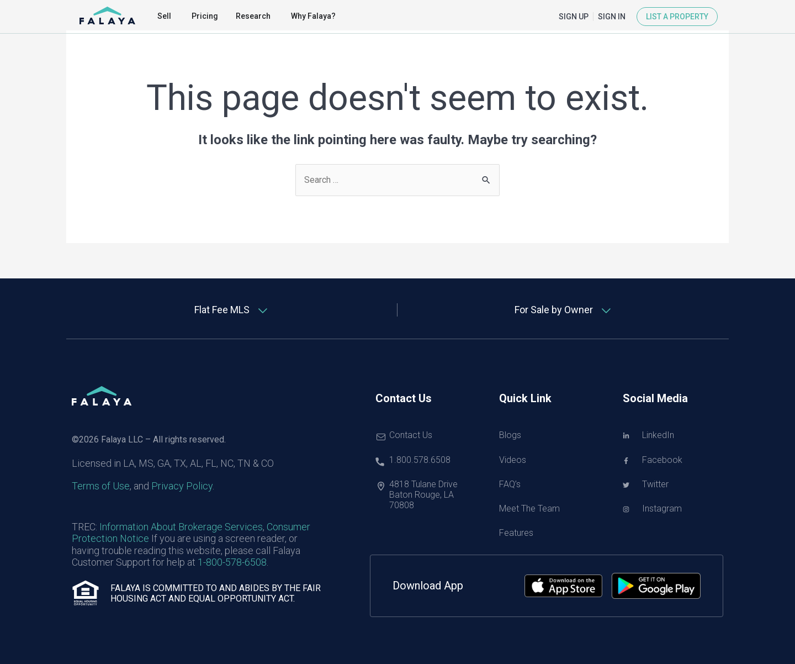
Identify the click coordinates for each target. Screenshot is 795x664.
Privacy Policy (182, 486)
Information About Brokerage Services (181, 527)
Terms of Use (101, 486)
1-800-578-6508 (232, 562)
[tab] (232, 310)
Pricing (205, 16)
